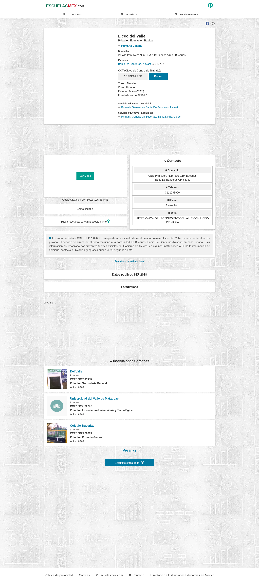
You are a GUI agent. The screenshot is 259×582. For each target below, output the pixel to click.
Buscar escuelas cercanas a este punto (85, 221)
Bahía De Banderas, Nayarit (134, 64)
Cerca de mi (129, 14)
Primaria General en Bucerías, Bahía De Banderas (149, 116)
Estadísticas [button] (129, 287)
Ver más (129, 450)
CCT (72, 14)
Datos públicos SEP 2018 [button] (129, 274)
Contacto (136, 575)
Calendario (187, 14)
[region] (81, 60)
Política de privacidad (59, 575)
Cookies (84, 575)
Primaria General (130, 45)
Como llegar (85, 209)
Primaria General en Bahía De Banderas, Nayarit (148, 107)
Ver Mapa (85, 176)
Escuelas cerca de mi (129, 462)
